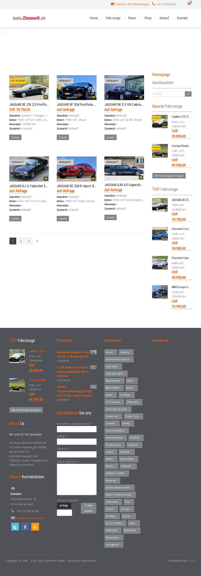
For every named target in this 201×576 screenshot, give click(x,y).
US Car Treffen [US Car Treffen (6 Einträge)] (115, 523)
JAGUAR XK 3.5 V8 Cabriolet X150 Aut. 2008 (136, 104)
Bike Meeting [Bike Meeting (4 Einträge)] (114, 380)
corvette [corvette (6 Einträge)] (112, 423)
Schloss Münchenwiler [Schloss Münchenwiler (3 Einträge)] (119, 487)
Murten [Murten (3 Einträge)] (111, 466)
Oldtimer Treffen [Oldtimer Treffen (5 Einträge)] (117, 473)
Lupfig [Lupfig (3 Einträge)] (111, 452)
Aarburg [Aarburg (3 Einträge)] (126, 352)
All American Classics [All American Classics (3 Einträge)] (119, 359)
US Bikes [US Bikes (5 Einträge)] (112, 516)
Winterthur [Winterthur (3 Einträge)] (131, 530)
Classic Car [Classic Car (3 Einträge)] (113, 416)
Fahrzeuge (113, 18)
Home (94, 18)
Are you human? (67, 500)
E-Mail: (62, 436)
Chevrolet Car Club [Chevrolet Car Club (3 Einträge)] (118, 409)
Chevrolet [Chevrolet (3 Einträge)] (134, 402)
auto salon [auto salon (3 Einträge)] (113, 366)
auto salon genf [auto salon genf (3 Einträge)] (116, 373)
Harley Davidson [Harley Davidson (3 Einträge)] (117, 430)
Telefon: (63, 449)
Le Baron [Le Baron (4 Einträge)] (134, 445)
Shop (148, 18)
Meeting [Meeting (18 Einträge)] (126, 452)
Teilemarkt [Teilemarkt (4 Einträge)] (113, 502)
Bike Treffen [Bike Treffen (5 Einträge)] (114, 387)
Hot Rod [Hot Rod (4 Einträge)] (136, 437)
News (132, 18)
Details (15, 137)
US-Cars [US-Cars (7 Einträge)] (127, 509)
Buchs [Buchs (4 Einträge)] (131, 387)
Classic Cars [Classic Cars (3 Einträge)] (133, 416)
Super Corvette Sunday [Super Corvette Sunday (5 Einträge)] (120, 494)
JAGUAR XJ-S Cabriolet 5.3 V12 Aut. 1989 (39, 186)
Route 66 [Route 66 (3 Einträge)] (112, 480)
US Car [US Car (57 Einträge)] (128, 516)
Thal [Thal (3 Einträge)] (129, 502)
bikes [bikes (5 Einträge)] (131, 380)
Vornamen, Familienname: (74, 424)
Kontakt (182, 18)
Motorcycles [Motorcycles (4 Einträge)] (128, 459)
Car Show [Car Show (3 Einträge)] (126, 395)
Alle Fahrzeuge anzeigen (169, 175)
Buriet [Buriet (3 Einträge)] (111, 395)
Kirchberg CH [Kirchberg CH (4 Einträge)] (115, 445)
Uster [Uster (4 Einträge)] (134, 523)
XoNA (192, 560)
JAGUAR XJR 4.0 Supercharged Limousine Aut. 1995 (141, 185)
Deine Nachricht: (68, 461)
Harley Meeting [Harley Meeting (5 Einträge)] (116, 437)
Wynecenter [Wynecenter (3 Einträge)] (114, 537)
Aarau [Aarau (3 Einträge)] (111, 352)
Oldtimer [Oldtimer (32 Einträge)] (128, 466)
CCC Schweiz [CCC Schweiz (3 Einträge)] (114, 402)
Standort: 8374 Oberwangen (132, 4)
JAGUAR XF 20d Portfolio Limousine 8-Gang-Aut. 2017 (96, 104)
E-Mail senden (88, 508)
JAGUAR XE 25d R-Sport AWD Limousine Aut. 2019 (93, 186)
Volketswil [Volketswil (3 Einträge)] (113, 530)
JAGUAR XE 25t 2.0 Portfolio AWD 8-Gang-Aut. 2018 (46, 104)
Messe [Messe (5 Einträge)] (111, 459)
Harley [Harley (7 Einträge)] (127, 423)
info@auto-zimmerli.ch (30, 518)
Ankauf (164, 18)
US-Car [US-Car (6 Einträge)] (111, 509)
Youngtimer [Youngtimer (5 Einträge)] (114, 544)
